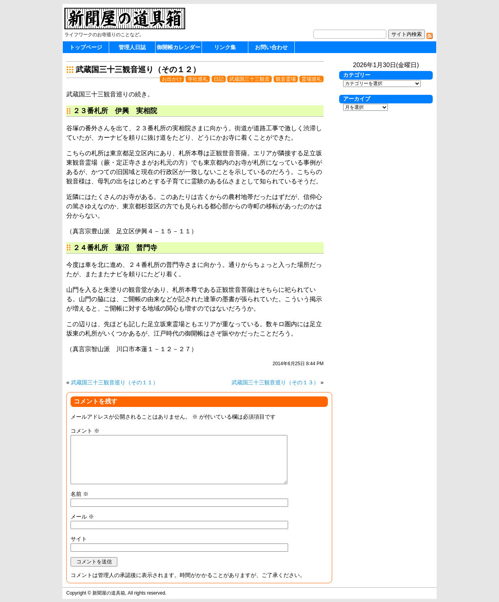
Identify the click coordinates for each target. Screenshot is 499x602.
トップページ (85, 47)
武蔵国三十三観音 (249, 79)
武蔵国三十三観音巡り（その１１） (114, 382)
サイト (79, 539)
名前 (79, 494)
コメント (85, 431)
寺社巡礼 (198, 79)
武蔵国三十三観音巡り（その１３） (275, 382)
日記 (219, 79)
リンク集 (225, 47)
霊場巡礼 (311, 79)
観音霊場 (286, 79)
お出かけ (172, 79)
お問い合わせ (271, 47)
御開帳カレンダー (178, 47)
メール (82, 516)
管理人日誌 (132, 47)
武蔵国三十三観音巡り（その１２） (138, 69)
